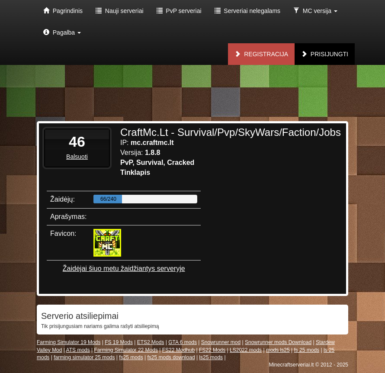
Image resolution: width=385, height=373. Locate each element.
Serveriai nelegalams (248, 10)
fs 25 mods (306, 350)
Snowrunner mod (221, 342)
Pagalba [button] (62, 32)
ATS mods (78, 350)
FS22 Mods (212, 350)
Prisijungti (324, 54)
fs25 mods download (171, 357)
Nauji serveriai (119, 10)
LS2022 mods (246, 350)
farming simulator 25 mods (84, 357)
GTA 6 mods (182, 342)
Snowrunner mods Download (278, 342)
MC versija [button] (315, 10)
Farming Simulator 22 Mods (126, 350)
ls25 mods (211, 357)
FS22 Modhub (178, 350)
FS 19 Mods (119, 342)
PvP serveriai (179, 10)
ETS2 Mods (150, 342)
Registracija (261, 54)
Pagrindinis (63, 10)
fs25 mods (131, 357)
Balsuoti (77, 156)
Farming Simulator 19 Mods (68, 342)
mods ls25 (278, 350)
